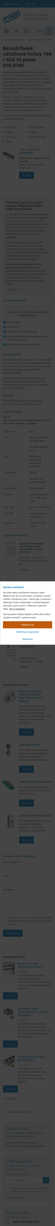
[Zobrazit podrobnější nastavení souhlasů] (27, 639)
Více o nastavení (17, 608)
